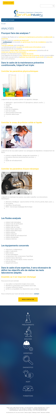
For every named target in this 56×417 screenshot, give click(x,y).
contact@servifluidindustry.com (40, 408)
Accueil (3, 23)
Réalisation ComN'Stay (45, 412)
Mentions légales (28, 412)
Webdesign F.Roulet (36, 412)
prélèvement (7, 42)
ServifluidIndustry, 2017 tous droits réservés (15, 412)
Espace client (8, 3)
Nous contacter (28, 299)
